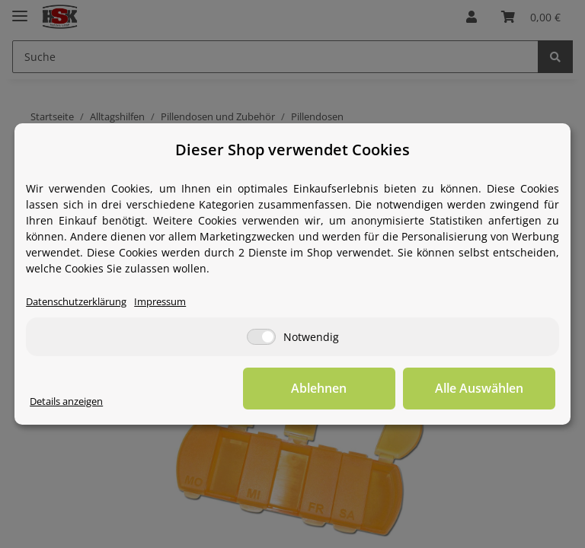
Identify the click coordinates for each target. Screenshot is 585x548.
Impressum (160, 301)
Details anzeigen (66, 401)
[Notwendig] (261, 337)
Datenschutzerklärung (76, 301)
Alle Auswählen (479, 388)
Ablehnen (319, 388)
